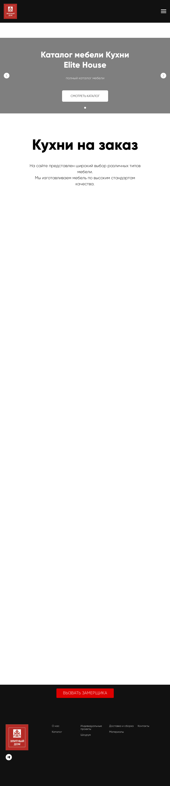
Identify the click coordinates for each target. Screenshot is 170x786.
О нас (55, 725)
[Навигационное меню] (163, 11)
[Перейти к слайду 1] (85, 108)
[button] (85, 693)
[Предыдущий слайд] (6, 75)
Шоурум (86, 734)
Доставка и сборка (121, 725)
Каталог (57, 731)
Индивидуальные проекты (91, 727)
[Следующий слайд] (163, 75)
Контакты (143, 725)
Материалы (116, 731)
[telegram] (9, 759)
